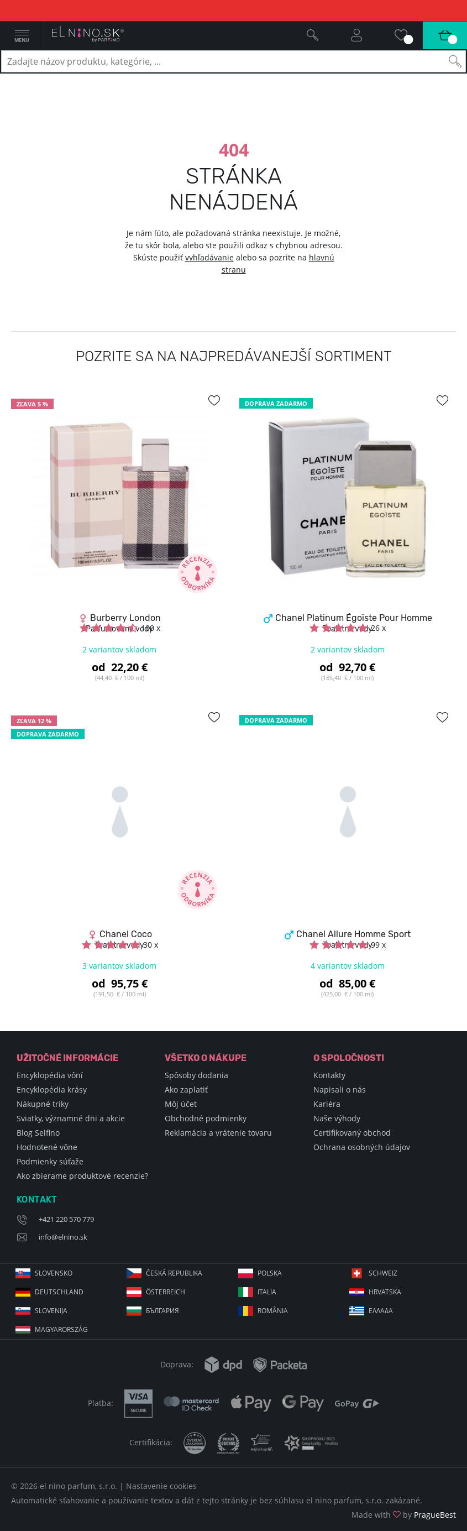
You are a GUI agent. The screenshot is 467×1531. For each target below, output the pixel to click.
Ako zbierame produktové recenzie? (82, 1176)
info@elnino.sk (63, 1237)
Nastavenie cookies (161, 1486)
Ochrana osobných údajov (361, 1147)
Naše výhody (336, 1118)
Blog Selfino (38, 1132)
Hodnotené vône (47, 1147)
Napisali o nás (339, 1089)
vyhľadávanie (209, 257)
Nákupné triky (43, 1104)
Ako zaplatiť (186, 1089)
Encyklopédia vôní (50, 1075)
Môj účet (181, 1104)
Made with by (403, 1514)
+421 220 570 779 (66, 1219)
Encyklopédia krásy (52, 1089)
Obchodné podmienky (205, 1118)
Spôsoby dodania (196, 1075)
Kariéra (326, 1104)
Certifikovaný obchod (352, 1132)
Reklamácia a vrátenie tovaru (218, 1132)
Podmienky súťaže (50, 1161)
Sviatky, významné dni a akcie (71, 1118)
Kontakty (329, 1075)
